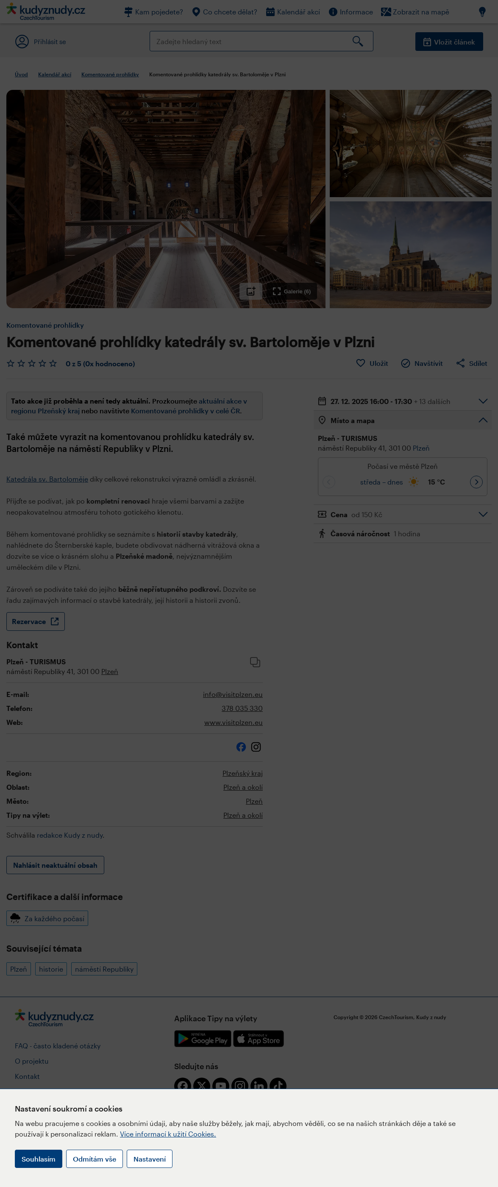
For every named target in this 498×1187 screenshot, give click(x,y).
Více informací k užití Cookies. (168, 1134)
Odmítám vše (94, 1159)
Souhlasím (39, 1159)
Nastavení (150, 1159)
